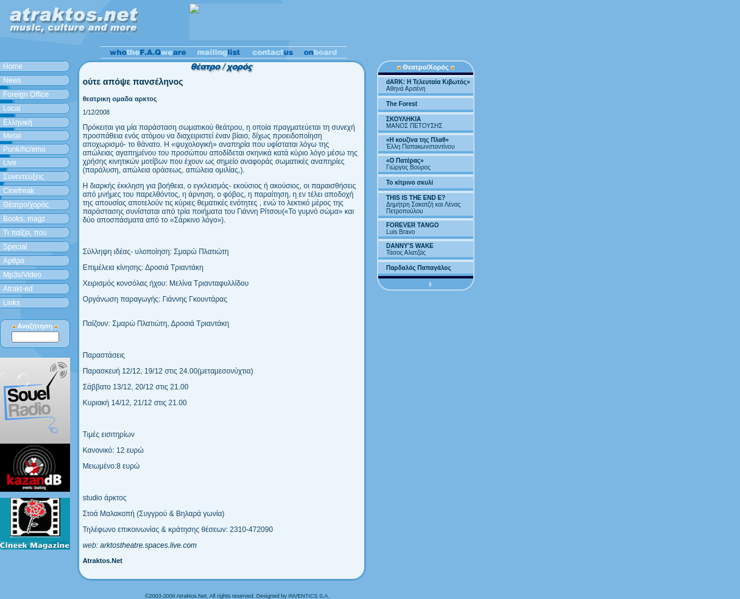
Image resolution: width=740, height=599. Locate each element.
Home (13, 66)
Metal (12, 136)
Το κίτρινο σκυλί (409, 182)
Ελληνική (17, 122)
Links (11, 303)
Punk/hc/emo (24, 149)
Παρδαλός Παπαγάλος (418, 267)
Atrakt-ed (18, 289)
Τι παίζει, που (25, 233)
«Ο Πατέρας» (405, 160)
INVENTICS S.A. (308, 596)
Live (9, 162)
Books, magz (24, 218)
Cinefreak (18, 190)
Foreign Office (26, 94)
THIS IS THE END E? (415, 197)
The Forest (401, 104)
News (12, 80)
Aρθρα (13, 261)
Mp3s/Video (22, 275)
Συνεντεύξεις (23, 176)
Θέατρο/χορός (26, 204)
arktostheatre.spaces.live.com (148, 545)
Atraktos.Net (102, 560)
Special (15, 247)
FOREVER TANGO (412, 225)
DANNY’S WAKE (410, 246)
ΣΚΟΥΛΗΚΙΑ (403, 119)
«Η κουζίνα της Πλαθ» (417, 139)
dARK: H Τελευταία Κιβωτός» (428, 82)
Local (12, 108)
